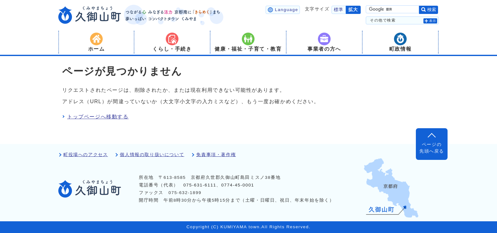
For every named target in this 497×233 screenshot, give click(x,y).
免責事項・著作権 (216, 154)
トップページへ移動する (98, 116)
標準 (339, 9)
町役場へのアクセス (85, 154)
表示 (432, 20)
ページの (431, 148)
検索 (431, 9)
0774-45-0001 (237, 185)
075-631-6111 (199, 185)
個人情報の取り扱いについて (152, 154)
